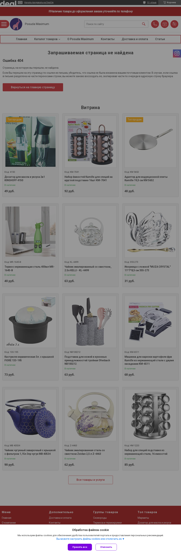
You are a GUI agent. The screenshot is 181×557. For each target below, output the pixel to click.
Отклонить (106, 547)
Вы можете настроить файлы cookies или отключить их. (89, 538)
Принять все (79, 547)
